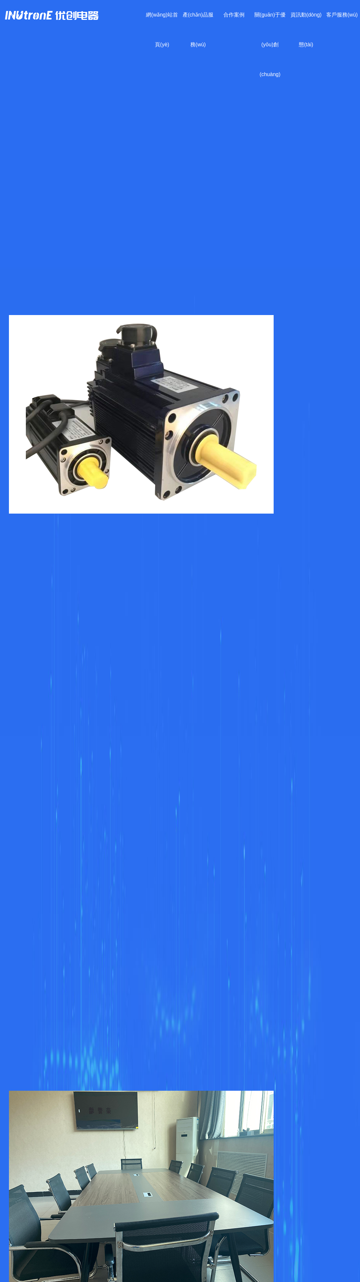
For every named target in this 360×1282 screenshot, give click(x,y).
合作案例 (234, 15)
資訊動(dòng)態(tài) (306, 29)
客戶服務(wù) (342, 15)
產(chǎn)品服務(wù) (198, 29)
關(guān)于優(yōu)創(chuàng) (270, 44)
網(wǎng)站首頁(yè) (162, 29)
